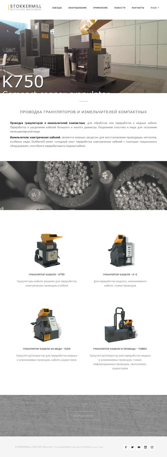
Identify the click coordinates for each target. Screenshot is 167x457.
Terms (101, 447)
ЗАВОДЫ (57, 8)
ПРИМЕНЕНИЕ (100, 8)
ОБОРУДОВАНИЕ (77, 8)
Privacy (94, 447)
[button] (153, 7)
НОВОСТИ (119, 8)
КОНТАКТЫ (138, 8)
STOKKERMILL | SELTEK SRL (30, 446)
